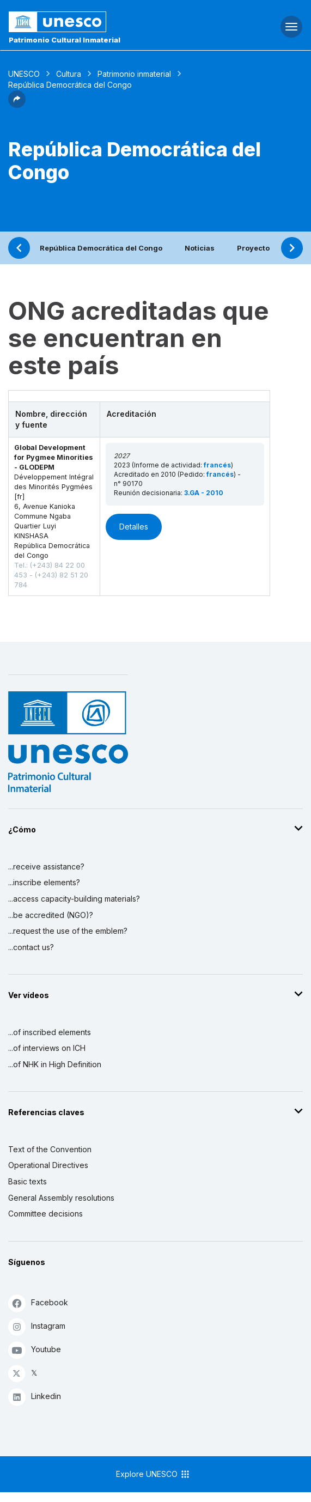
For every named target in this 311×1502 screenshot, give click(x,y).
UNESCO (24, 73)
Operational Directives (48, 1165)
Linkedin (34, 1396)
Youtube (34, 1349)
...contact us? (31, 947)
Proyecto (253, 248)
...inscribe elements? (44, 882)
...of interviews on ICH (47, 1048)
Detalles (133, 526)
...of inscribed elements (49, 1032)
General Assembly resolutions (61, 1197)
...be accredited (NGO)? (50, 915)
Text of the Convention (50, 1149)
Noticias (200, 248)
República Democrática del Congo (101, 248)
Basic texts (27, 1181)
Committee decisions (45, 1213)
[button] (17, 104)
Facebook (38, 1302)
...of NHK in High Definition (54, 1064)
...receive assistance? (46, 866)
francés (217, 465)
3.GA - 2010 (203, 493)
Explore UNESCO (153, 1474)
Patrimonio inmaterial (134, 73)
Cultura (68, 73)
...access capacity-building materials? (74, 898)
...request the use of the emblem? (67, 930)
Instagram (36, 1326)
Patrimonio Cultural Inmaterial (64, 39)
